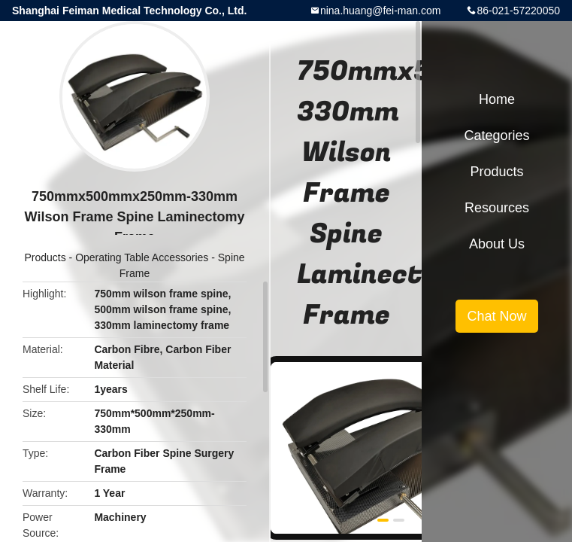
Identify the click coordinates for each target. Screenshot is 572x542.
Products (44, 257)
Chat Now (496, 316)
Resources (497, 207)
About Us (497, 243)
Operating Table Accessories (141, 257)
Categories (496, 135)
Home (497, 99)
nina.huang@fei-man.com (380, 11)
